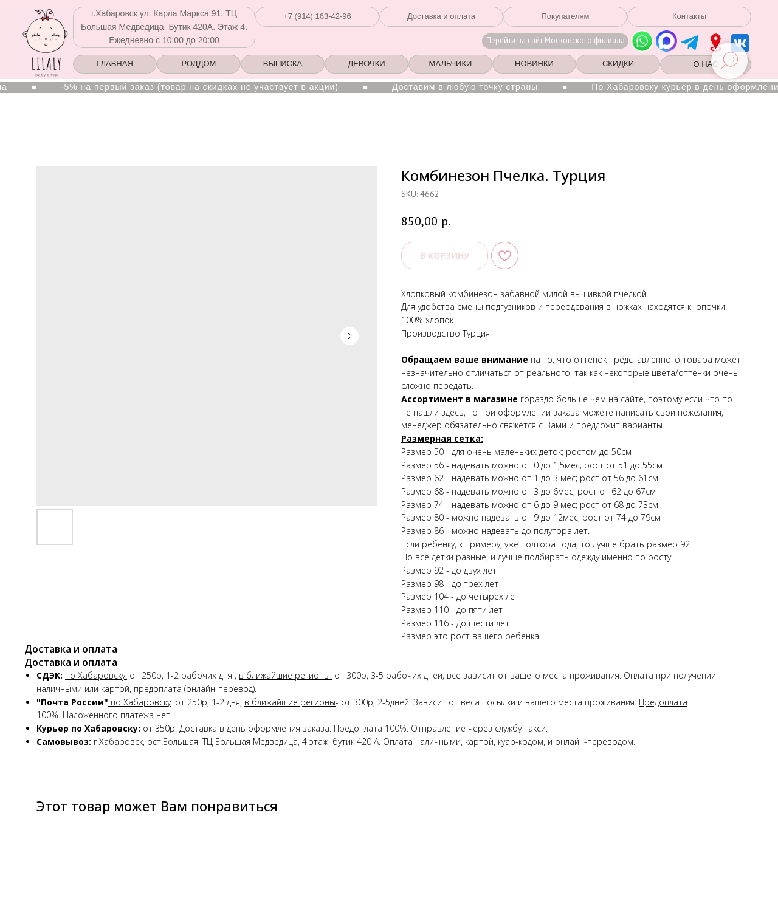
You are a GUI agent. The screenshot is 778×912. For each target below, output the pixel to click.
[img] (716, 42)
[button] (317, 17)
